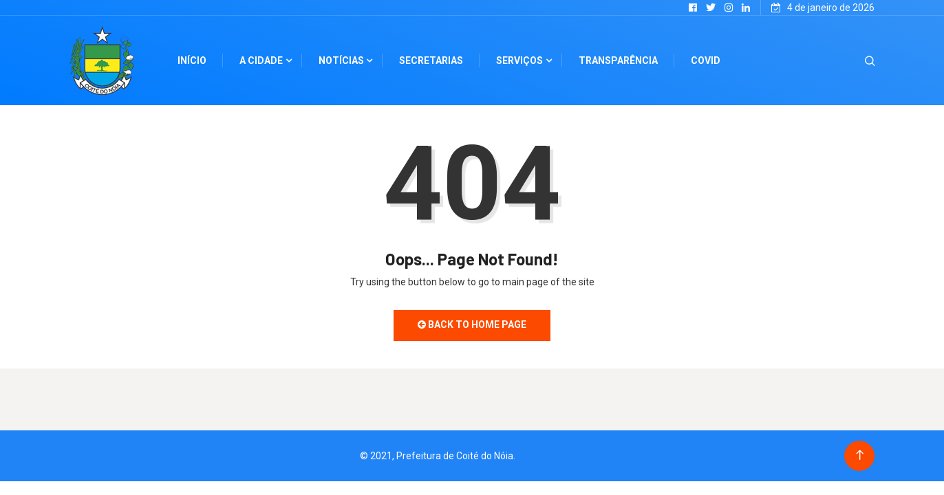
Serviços (519, 60)
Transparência (618, 60)
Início (192, 60)
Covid (705, 60)
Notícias (341, 60)
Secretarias (431, 60)
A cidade (261, 60)
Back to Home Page (472, 324)
